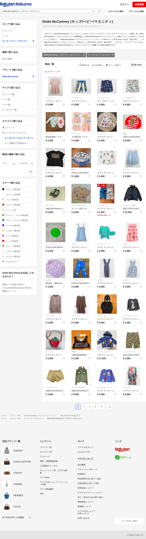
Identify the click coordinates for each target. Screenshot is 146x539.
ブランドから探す (136, 11)
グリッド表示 (113, 65)
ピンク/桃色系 (18, 236)
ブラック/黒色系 (18, 189)
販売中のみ (84, 65)
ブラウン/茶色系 (18, 205)
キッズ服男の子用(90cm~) (18, 143)
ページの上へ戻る (129, 521)
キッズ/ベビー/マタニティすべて (19, 139)
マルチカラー (18, 261)
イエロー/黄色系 (18, 230)
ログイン (124, 4)
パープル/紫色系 (18, 225)
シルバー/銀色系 (18, 251)
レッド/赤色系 (18, 241)
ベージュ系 (18, 210)
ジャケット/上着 (129, 205)
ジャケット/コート (104, 352)
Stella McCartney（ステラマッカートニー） (64, 55)
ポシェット (50, 352)
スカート (126, 170)
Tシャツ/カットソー (53, 170)
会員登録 (139, 4)
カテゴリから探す (116, 11)
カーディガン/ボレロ (79, 205)
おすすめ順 (97, 65)
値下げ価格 (18, 59)
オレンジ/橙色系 (18, 246)
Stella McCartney (18, 76)
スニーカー (50, 205)
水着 (124, 134)
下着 (73, 352)
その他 (48, 280)
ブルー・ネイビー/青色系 (18, 220)
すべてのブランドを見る (13, 517)
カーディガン (102, 316)
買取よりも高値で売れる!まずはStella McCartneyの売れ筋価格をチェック (18, 287)
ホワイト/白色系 (18, 194)
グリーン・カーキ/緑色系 (18, 215)
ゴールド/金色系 (18, 256)
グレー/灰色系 (18, 199)
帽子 (73, 170)
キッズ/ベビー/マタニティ (101, 55)
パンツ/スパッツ (77, 98)
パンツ (99, 170)
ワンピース (50, 98)
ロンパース (50, 134)
